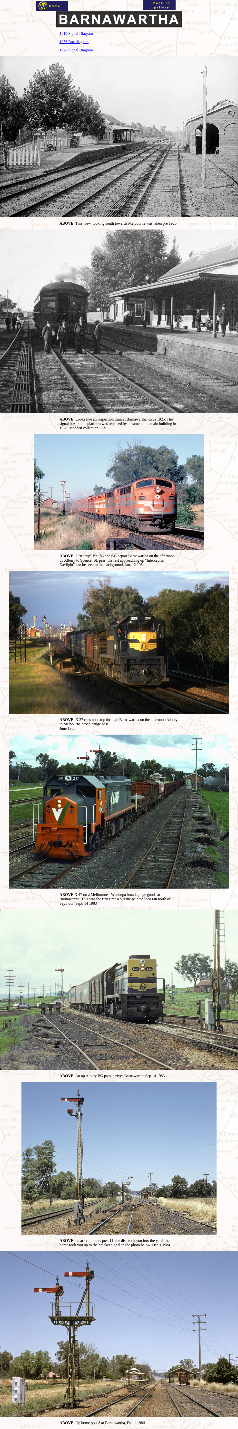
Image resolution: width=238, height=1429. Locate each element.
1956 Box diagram (74, 42)
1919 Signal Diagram (76, 33)
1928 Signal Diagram (76, 50)
